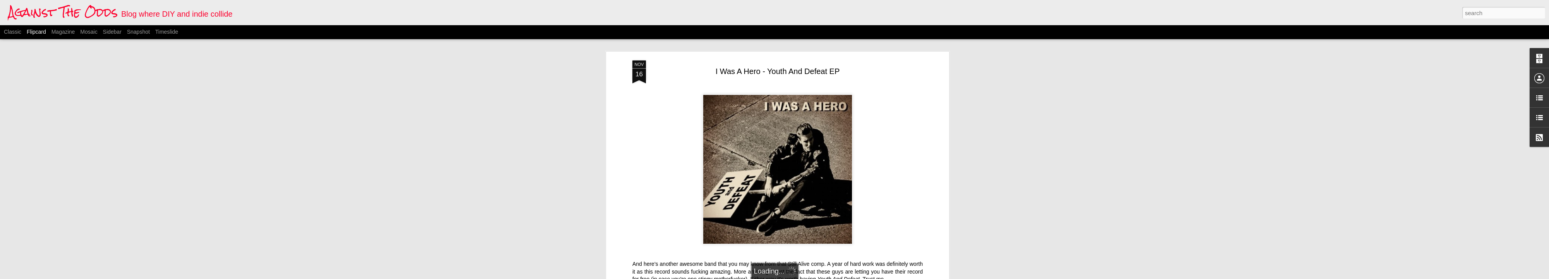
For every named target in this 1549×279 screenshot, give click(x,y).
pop (820, 227)
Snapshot (138, 32)
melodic (803, 227)
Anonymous (816, 217)
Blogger (813, 274)
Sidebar (112, 32)
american (746, 227)
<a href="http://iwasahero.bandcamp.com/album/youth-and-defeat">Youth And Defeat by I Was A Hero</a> (709, 183)
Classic (12, 32)
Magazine (63, 32)
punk (834, 227)
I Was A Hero (775, 227)
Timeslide (166, 32)
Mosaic (88, 32)
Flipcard (36, 32)
